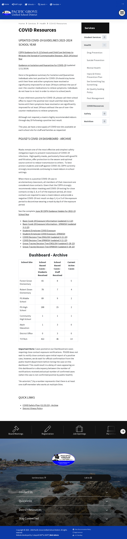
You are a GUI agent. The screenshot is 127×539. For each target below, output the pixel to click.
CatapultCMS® (37, 535)
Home (6, 4)
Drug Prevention (94, 52)
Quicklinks (25, 501)
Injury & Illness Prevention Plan (94, 75)
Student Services (92, 37)
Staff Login (18, 4)
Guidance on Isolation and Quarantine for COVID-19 (42, 65)
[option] (16, 430)
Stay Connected (29, 518)
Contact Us (26, 492)
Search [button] (43, 4)
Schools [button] (31, 4)
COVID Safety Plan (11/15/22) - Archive (40, 405)
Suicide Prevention (95, 60)
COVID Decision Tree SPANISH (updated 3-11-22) (45, 240)
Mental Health (94, 67)
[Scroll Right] (123, 431)
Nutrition (88, 121)
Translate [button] (55, 4)
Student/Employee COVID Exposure (39, 230)
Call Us (88, 478)
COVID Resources (58, 23)
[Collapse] (104, 45)
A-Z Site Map (77, 535)
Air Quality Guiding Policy (95, 91)
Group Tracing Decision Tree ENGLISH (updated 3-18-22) (49, 243)
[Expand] (104, 37)
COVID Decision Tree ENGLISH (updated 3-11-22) (45, 237)
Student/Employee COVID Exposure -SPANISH (44, 233)
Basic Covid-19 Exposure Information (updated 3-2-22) (48, 221)
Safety (87, 113)
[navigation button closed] (122, 12)
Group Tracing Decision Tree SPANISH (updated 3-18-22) (49, 246)
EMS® (46, 535)
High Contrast (78, 532)
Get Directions (39, 478)
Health (43, 23)
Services (32, 23)
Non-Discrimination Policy (82, 529)
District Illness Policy (33, 408)
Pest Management (95, 98)
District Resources (30, 510)
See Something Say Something (96, 83)
